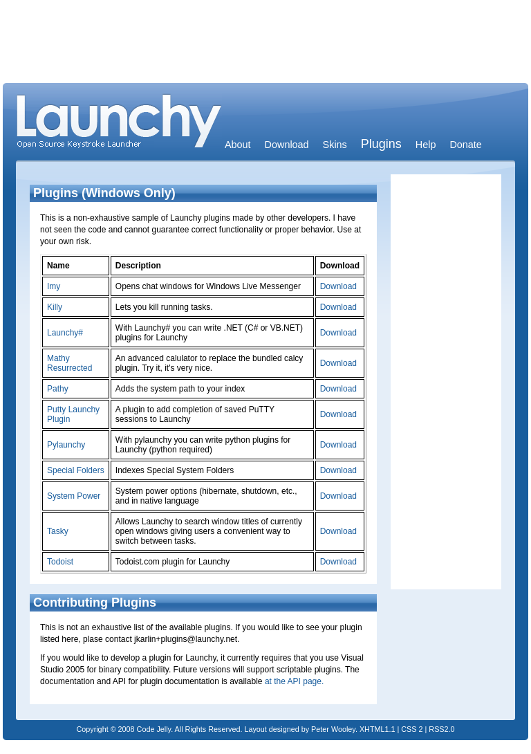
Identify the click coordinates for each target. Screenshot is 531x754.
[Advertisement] (265, 45)
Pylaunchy (66, 445)
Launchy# (65, 333)
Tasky (57, 531)
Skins (335, 144)
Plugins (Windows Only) (104, 193)
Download (287, 144)
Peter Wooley (333, 729)
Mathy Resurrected (69, 363)
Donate (465, 144)
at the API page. (294, 681)
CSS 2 (411, 729)
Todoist (60, 562)
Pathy (57, 389)
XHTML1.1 (377, 729)
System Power (73, 496)
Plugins (381, 144)
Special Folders (75, 470)
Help (426, 144)
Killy (54, 307)
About (238, 144)
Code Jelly (154, 729)
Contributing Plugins (94, 602)
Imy (53, 286)
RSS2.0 (441, 729)
